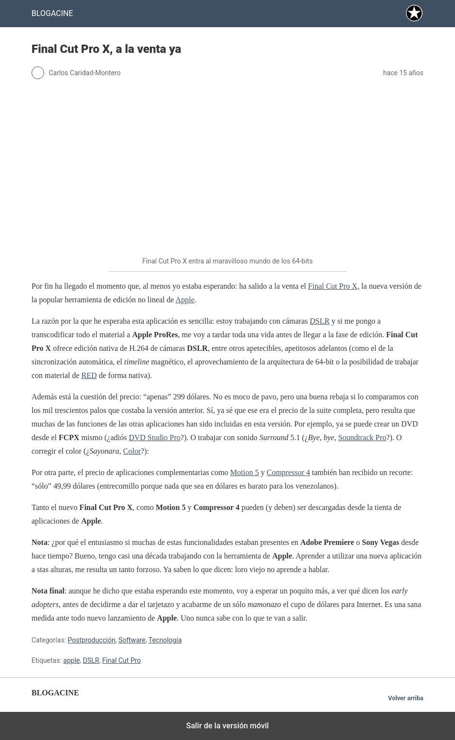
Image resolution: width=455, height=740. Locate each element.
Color (132, 451)
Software (132, 640)
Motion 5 (244, 472)
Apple (185, 300)
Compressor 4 (288, 472)
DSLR (320, 321)
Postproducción (91, 640)
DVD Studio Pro (154, 437)
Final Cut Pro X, (333, 286)
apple (71, 660)
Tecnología (164, 640)
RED (89, 375)
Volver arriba (405, 698)
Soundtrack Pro (362, 437)
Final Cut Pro (121, 660)
